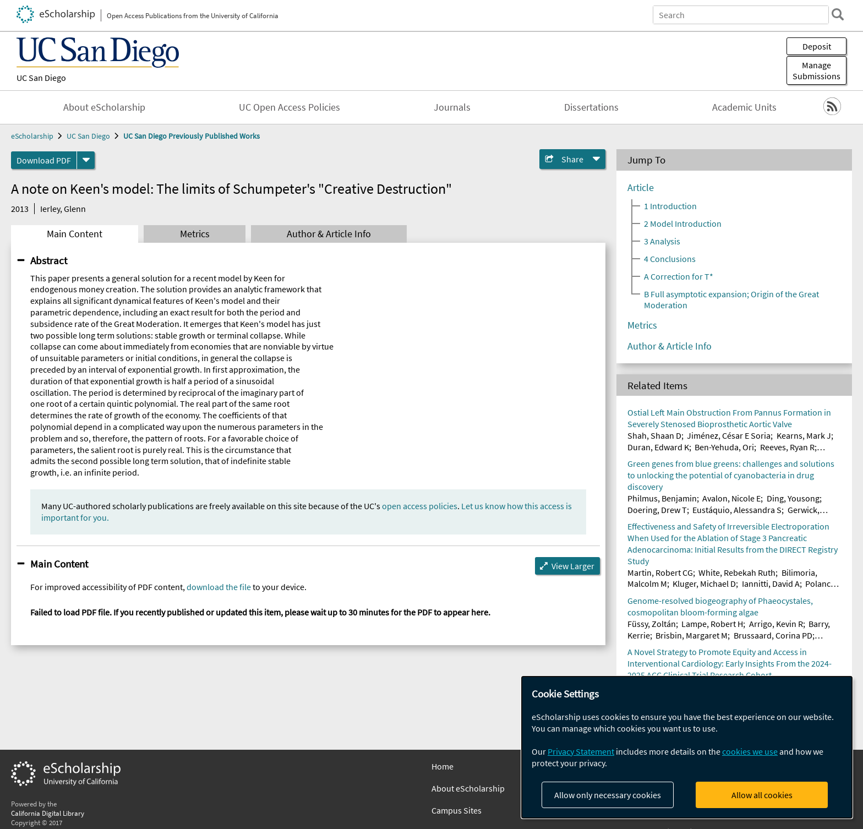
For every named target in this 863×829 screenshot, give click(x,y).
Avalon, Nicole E (731, 498)
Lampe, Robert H (712, 623)
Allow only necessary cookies (607, 794)
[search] (837, 14)
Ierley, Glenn (63, 208)
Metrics (195, 234)
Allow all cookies (762, 794)
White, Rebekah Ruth (736, 572)
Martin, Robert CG (660, 572)
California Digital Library (47, 813)
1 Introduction (670, 205)
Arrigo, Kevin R (776, 623)
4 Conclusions (670, 258)
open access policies (419, 505)
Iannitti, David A (771, 583)
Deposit (816, 46)
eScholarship (32, 136)
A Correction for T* (678, 276)
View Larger (572, 565)
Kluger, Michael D (704, 583)
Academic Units (744, 107)
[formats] (86, 160)
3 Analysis (662, 241)
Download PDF (44, 160)
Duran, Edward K (658, 446)
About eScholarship (104, 107)
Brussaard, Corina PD (773, 635)
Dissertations (591, 107)
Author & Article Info (329, 234)
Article (640, 188)
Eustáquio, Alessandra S (737, 509)
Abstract (48, 260)
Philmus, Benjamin (662, 498)
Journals (452, 107)
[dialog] (687, 747)
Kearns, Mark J (804, 435)
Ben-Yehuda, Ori (724, 446)
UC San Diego (41, 77)
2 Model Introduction (683, 223)
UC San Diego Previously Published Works (191, 136)
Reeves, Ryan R (787, 446)
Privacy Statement (581, 751)
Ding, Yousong (793, 498)
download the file (219, 586)
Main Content (74, 234)
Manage (816, 70)
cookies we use (750, 751)
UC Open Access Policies (289, 107)
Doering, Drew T (657, 509)
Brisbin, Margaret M (692, 635)
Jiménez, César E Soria (729, 435)
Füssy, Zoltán (651, 623)
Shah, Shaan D (654, 435)
